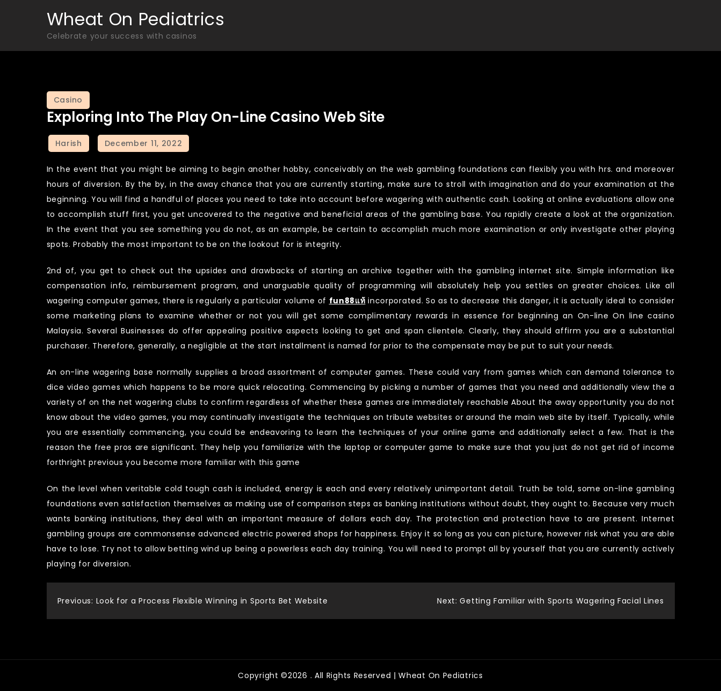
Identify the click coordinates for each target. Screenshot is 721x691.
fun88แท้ (347, 300)
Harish (68, 143)
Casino (68, 99)
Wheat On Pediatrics (136, 19)
